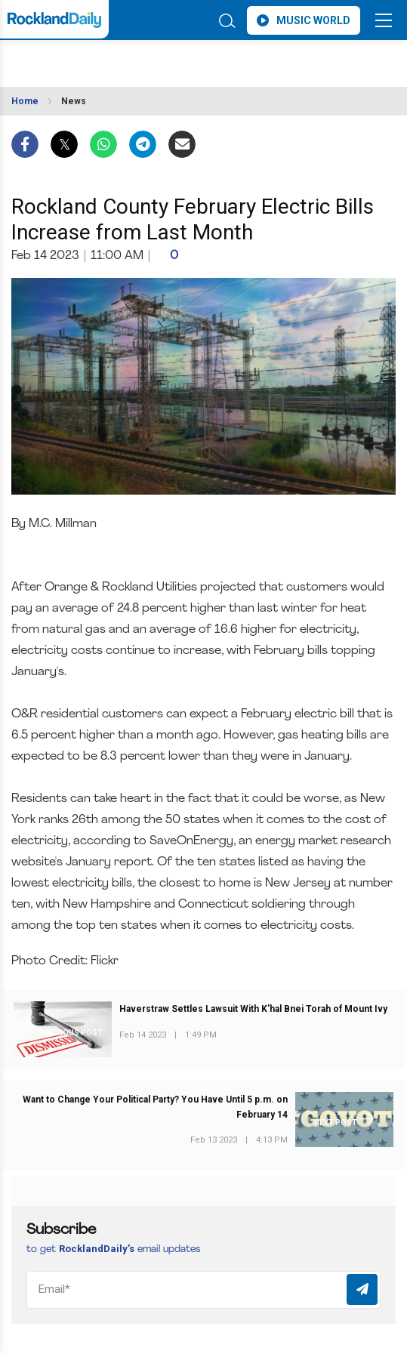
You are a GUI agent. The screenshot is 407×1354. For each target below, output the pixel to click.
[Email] (203, 1290)
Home (25, 101)
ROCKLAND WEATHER (118, 59)
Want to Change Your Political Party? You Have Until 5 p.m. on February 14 (155, 1107)
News (73, 101)
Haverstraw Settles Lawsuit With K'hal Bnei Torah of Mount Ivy (253, 1009)
